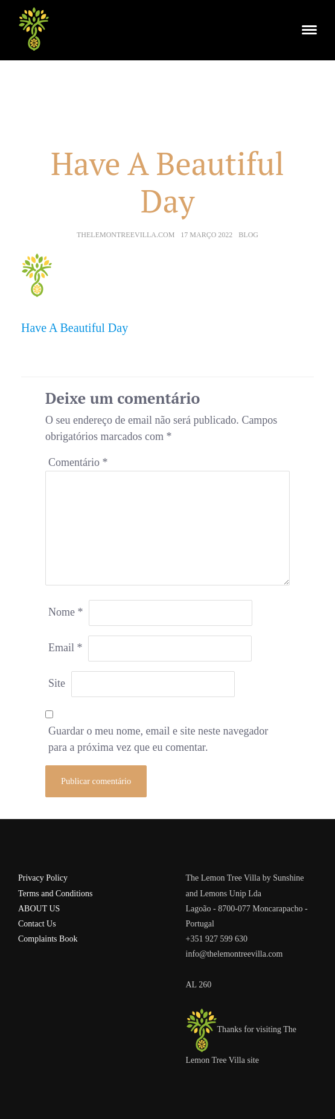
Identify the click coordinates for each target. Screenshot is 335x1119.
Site (56, 683)
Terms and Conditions (55, 893)
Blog (248, 235)
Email (65, 648)
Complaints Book (47, 938)
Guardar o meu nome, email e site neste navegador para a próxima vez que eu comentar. (158, 739)
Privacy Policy (43, 877)
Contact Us (37, 923)
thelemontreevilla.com (125, 235)
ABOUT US (39, 908)
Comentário (77, 462)
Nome (65, 612)
